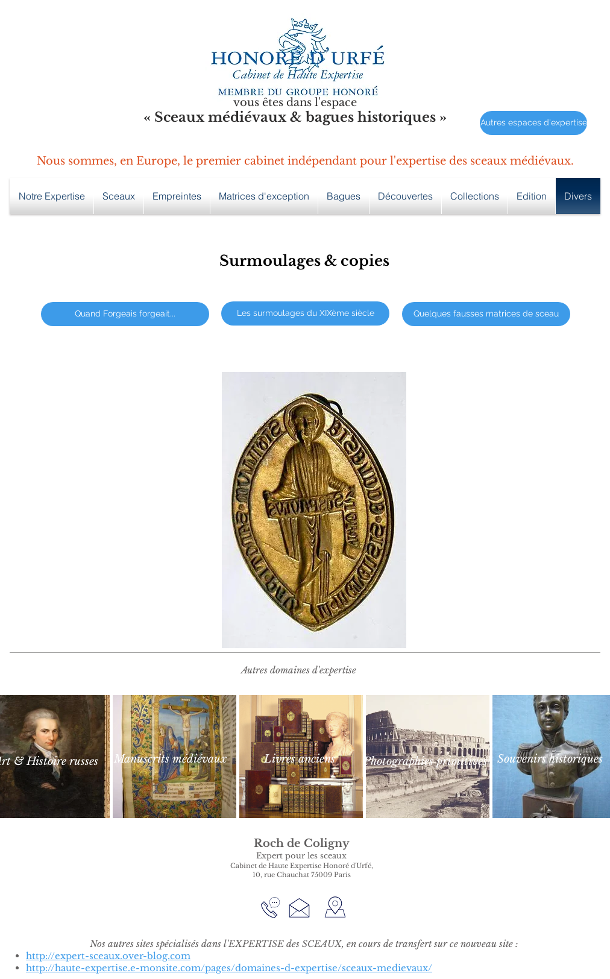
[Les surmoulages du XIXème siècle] (305, 313)
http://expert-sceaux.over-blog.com (108, 956)
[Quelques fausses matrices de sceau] (486, 314)
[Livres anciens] (299, 759)
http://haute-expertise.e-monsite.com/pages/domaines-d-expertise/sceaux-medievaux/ (229, 968)
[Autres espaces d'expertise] (533, 123)
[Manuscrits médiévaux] (170, 759)
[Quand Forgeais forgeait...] (125, 314)
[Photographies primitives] (425, 761)
